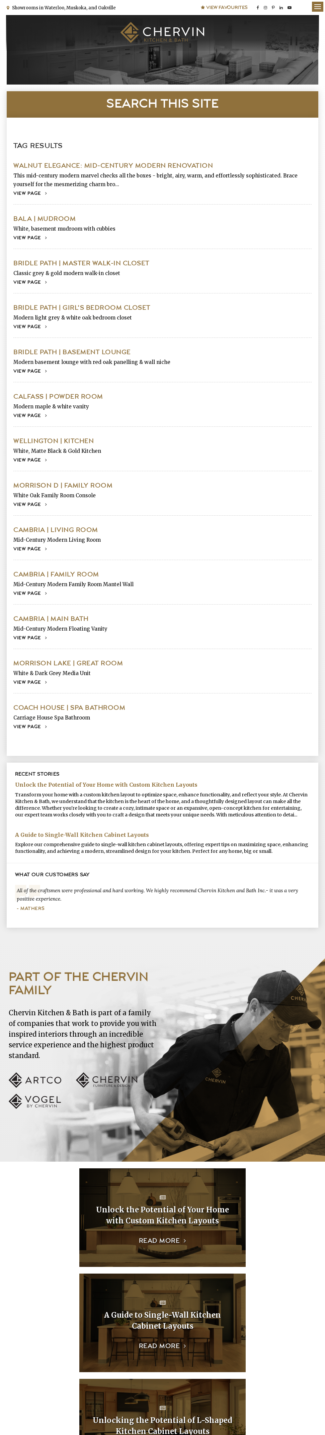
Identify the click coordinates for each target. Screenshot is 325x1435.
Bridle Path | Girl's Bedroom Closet (82, 307)
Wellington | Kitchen (53, 441)
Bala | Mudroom (44, 219)
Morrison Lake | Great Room (68, 663)
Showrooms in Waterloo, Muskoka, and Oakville (63, 7)
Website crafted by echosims (253, 1416)
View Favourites (224, 7)
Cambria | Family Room (56, 574)
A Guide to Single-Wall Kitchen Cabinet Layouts (82, 834)
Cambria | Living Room (55, 530)
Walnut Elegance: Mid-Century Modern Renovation (113, 165)
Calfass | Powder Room (58, 396)
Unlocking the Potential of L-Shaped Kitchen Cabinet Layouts (82, 1320)
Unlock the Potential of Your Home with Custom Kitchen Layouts (106, 784)
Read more (79, 1240)
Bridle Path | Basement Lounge (72, 352)
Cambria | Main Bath (51, 619)
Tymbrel (311, 1416)
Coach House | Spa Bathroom (69, 707)
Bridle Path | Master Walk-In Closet (81, 263)
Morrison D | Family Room (62, 485)
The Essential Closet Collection (242, 1320)
